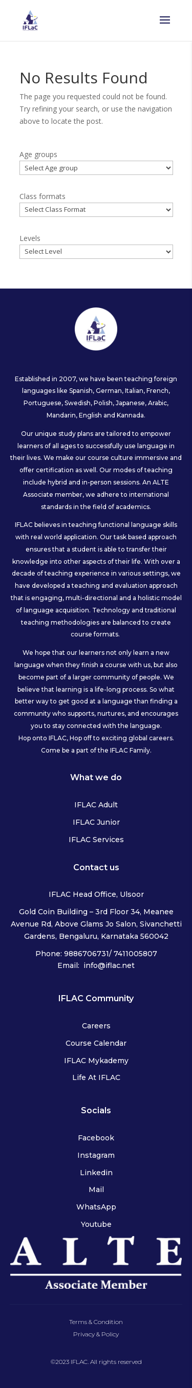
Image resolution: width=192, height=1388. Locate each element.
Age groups (38, 154)
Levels (29, 238)
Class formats (42, 196)
